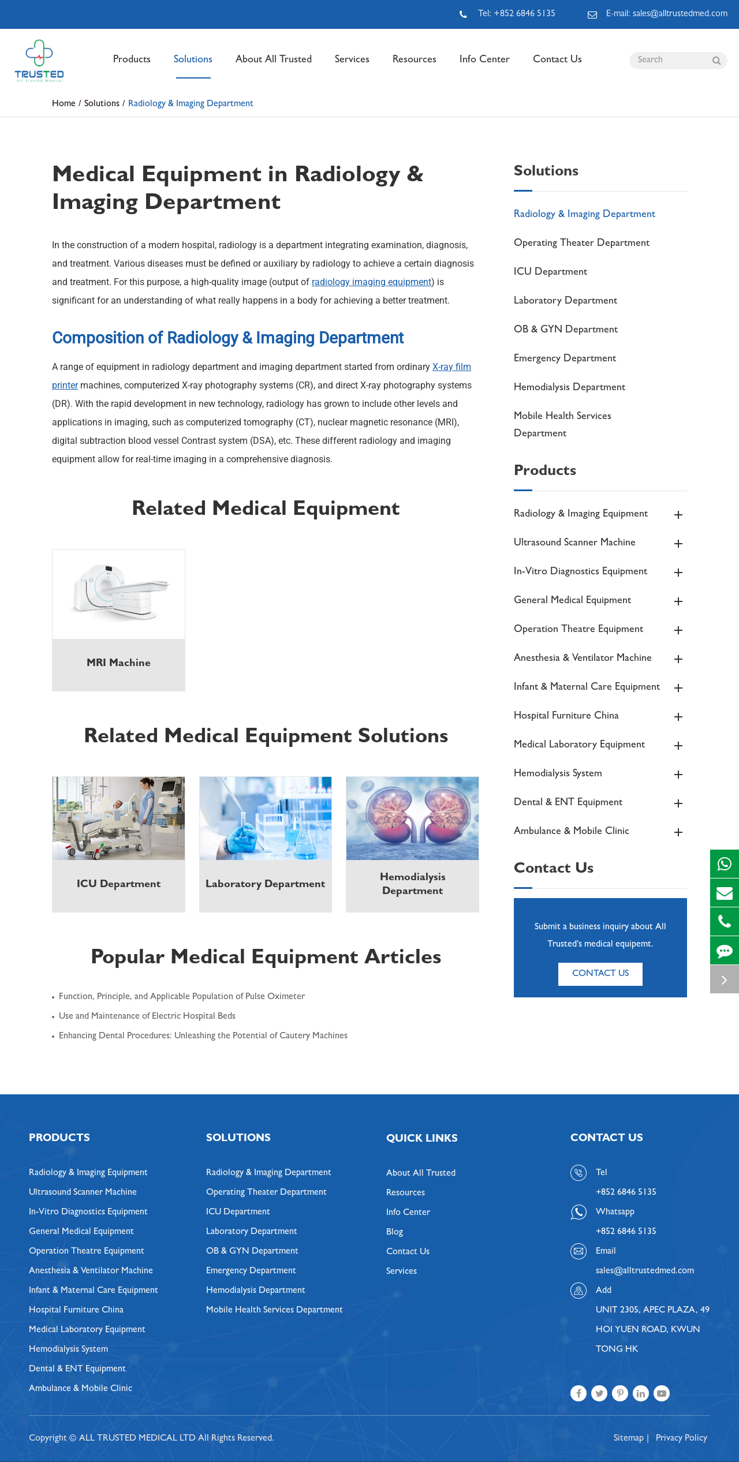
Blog (394, 1232)
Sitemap (629, 1439)
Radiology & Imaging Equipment (600, 515)
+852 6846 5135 (626, 1232)
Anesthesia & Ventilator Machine (600, 659)
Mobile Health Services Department (562, 426)
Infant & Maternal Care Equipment (600, 688)
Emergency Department (565, 359)
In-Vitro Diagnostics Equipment (600, 572)
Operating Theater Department (582, 244)
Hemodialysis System (600, 774)
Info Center (485, 66)
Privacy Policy (681, 1439)
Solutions (193, 66)
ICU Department (550, 273)
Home (64, 104)
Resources (414, 66)
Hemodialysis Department (569, 388)
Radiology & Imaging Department (190, 104)
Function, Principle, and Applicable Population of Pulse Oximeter (182, 997)
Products (132, 66)
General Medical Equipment (600, 601)
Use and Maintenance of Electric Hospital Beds (147, 1017)
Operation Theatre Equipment (600, 630)
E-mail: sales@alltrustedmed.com (657, 14)
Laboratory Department (565, 302)
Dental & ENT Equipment (600, 803)
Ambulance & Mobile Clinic (600, 832)
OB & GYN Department (566, 331)
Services (352, 66)
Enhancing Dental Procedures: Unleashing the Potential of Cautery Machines (203, 1036)
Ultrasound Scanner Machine (600, 543)
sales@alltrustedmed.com (645, 1271)
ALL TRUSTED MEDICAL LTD (137, 1439)
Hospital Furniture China (600, 717)
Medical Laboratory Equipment (600, 745)
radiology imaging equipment (371, 281)
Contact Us (557, 66)
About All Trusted (274, 66)
